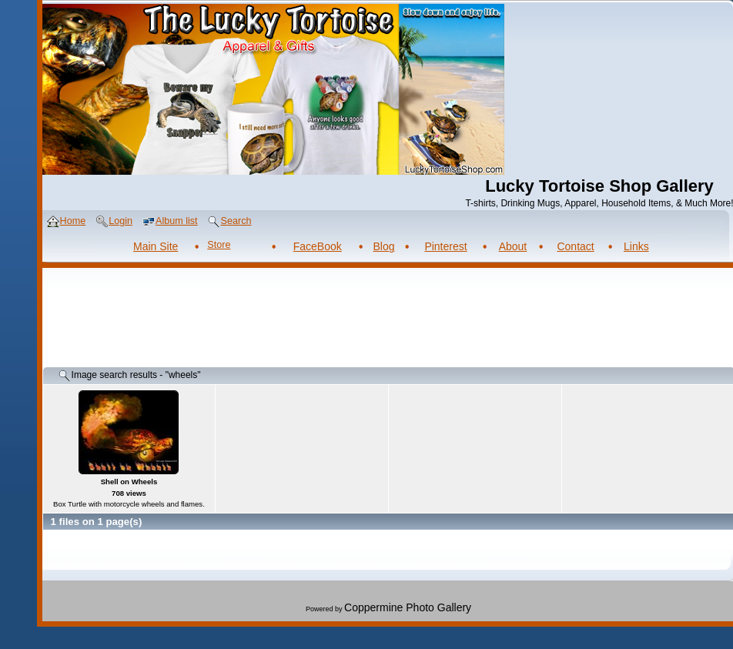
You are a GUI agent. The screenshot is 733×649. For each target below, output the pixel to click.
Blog (384, 246)
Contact (575, 246)
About (513, 246)
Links (636, 246)
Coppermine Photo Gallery (407, 607)
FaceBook (317, 246)
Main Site (155, 246)
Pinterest (445, 246)
